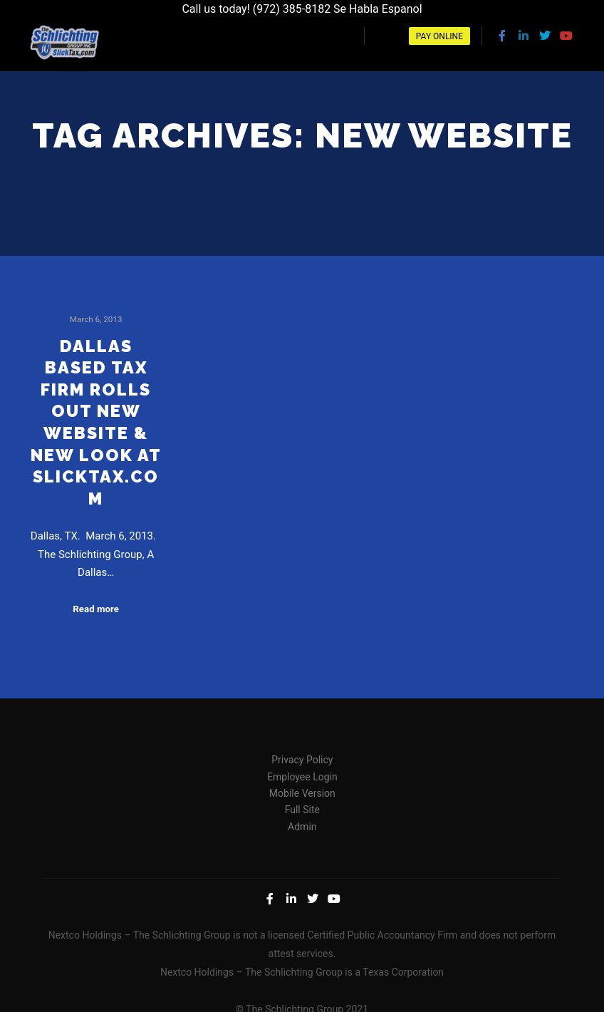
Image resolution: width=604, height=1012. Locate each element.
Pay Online (439, 36)
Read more (96, 606)
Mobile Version (302, 790)
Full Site (302, 806)
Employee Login (302, 774)
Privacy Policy (302, 757)
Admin (302, 824)
